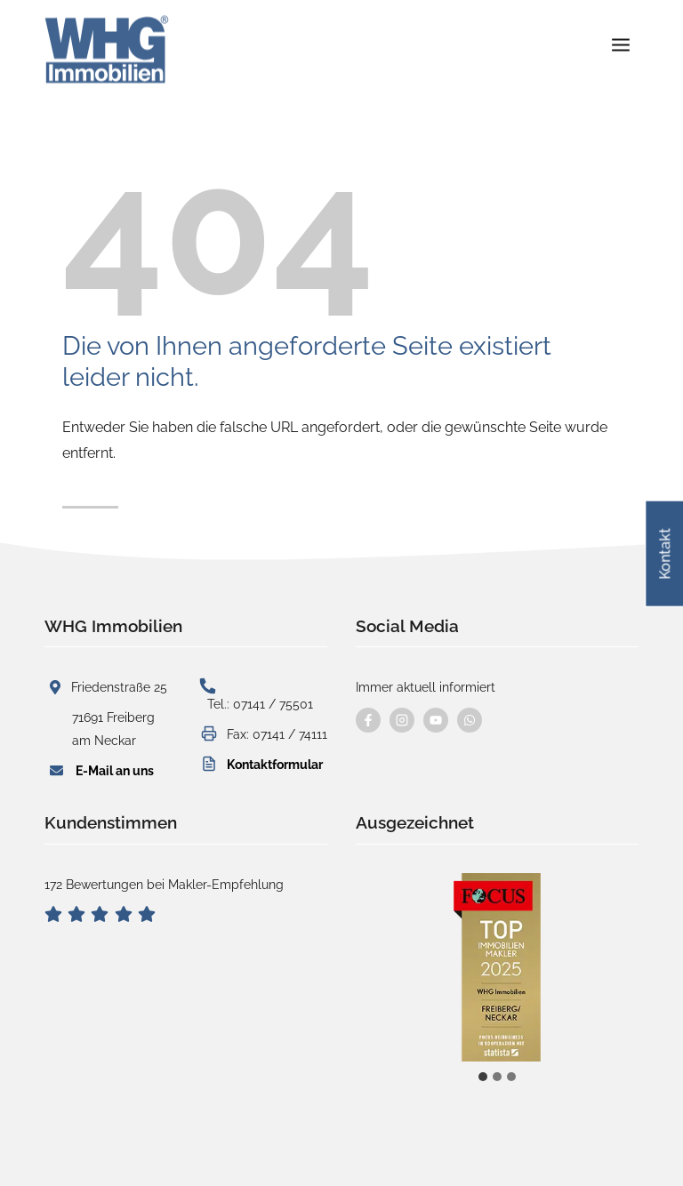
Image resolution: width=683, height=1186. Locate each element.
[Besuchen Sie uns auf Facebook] (368, 720)
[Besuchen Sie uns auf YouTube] (435, 720)
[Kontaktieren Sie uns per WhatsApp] (469, 720)
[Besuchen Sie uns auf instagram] (402, 720)
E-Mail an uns (115, 770)
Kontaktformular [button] (275, 764)
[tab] (482, 1076)
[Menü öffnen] (620, 36)
